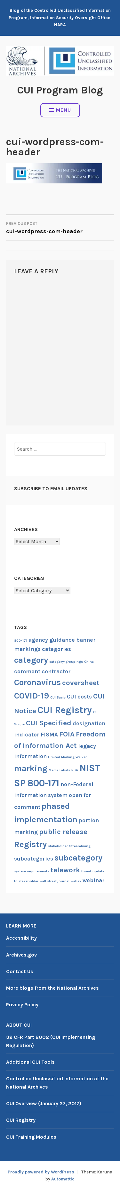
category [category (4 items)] (31, 660)
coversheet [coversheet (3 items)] (81, 683)
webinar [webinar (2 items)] (94, 880)
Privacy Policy (22, 1005)
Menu (60, 110)
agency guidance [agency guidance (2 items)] (51, 640)
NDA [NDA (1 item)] (74, 770)
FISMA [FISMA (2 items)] (49, 734)
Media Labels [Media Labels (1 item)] (59, 770)
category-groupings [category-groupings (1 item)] (66, 662)
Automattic (63, 1179)
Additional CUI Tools (30, 1062)
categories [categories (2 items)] (56, 649)
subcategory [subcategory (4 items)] (78, 858)
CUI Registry (21, 1120)
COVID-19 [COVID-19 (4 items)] (31, 696)
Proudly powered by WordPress (41, 1172)
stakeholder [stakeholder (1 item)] (58, 846)
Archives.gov (21, 955)
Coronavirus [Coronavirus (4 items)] (37, 682)
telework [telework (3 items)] (65, 870)
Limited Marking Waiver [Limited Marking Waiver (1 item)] (67, 757)
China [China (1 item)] (89, 662)
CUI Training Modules (31, 1137)
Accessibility (21, 938)
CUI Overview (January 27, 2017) (43, 1103)
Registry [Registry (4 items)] (30, 844)
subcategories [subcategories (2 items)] (33, 858)
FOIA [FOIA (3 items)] (67, 734)
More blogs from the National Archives (52, 988)
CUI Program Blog (60, 90)
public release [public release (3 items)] (63, 832)
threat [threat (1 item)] (86, 871)
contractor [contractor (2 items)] (56, 671)
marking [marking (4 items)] (30, 768)
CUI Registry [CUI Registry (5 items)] (64, 710)
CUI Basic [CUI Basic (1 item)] (58, 697)
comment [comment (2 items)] (27, 671)
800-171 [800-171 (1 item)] (20, 641)
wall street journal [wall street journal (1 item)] (54, 881)
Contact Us (19, 971)
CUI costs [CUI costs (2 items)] (79, 696)
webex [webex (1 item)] (76, 881)
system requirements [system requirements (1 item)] (31, 871)
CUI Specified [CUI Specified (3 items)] (48, 723)
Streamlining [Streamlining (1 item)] (80, 846)
